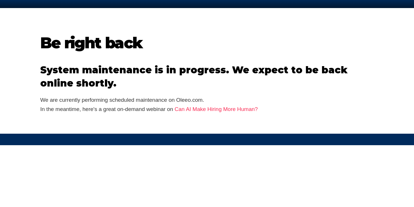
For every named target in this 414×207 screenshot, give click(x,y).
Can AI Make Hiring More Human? (216, 109)
